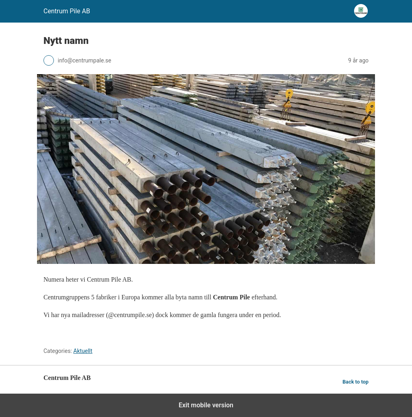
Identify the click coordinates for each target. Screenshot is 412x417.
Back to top (355, 382)
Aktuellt (82, 351)
